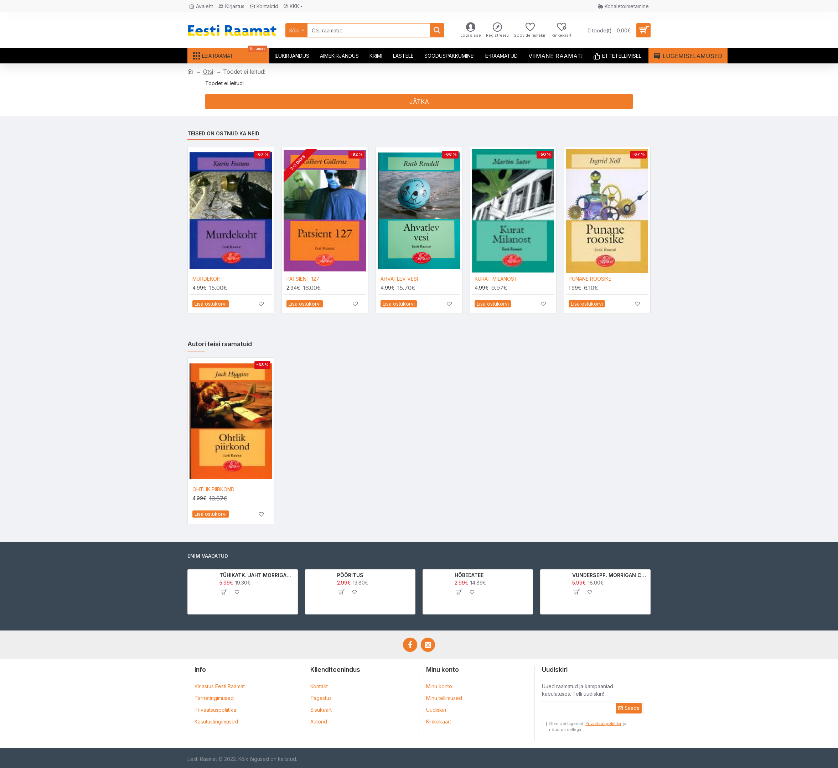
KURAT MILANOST (496, 279)
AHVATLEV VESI (399, 279)
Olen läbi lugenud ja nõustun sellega (584, 726)
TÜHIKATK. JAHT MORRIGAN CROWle (257, 575)
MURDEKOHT (208, 279)
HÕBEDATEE (469, 575)
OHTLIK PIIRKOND (213, 489)
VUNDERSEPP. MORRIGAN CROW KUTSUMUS (610, 575)
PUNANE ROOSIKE (590, 279)
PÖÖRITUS (350, 575)
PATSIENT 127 (302, 279)
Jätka (419, 101)
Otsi (208, 71)
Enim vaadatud (207, 556)
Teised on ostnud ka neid (223, 133)
